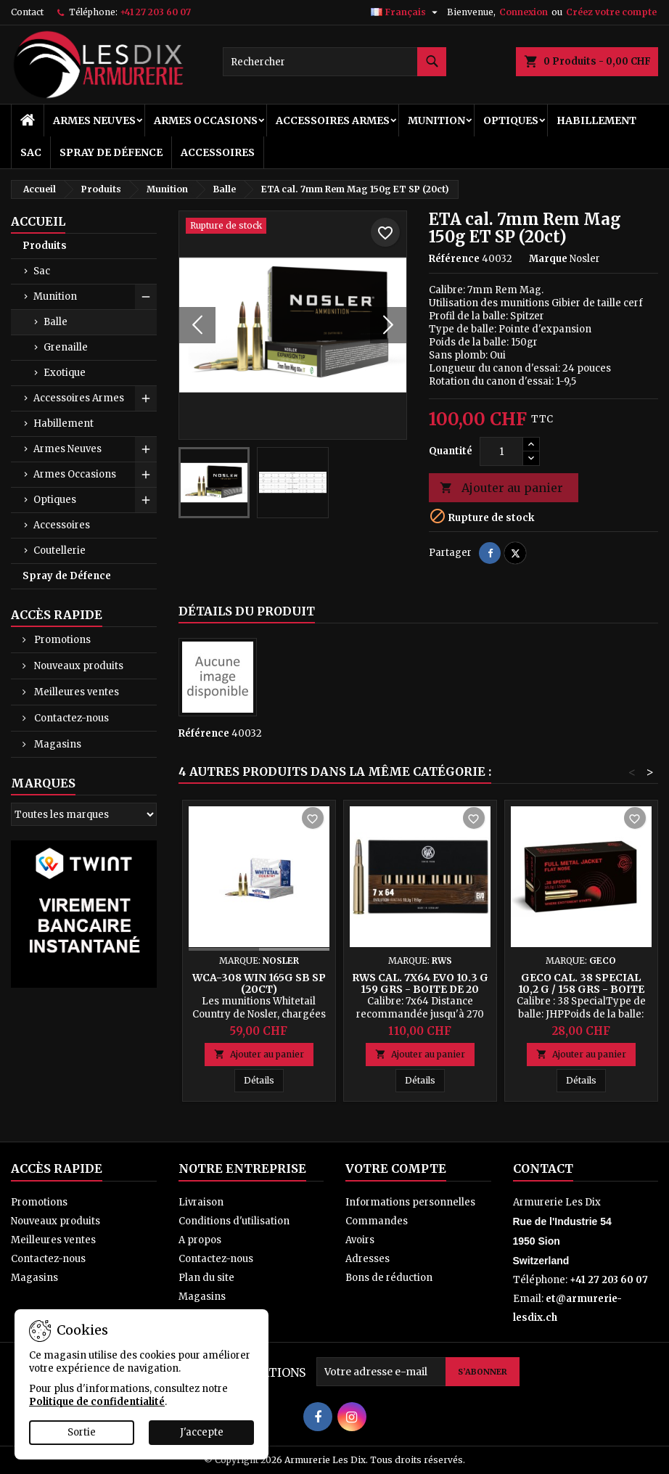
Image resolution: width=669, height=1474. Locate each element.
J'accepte (201, 1432)
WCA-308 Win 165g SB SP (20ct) (259, 983)
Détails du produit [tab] (246, 611)
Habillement (596, 120)
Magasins (56, 744)
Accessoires (218, 152)
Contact (27, 12)
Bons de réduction (388, 1278)
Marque (548, 259)
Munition (436, 120)
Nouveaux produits (77, 666)
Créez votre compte (611, 12)
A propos (199, 1240)
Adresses (367, 1259)
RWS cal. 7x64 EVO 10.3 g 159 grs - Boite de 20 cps (420, 989)
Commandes (376, 1221)
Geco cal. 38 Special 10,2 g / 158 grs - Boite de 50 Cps (581, 989)
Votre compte (395, 1168)
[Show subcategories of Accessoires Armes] (146, 398)
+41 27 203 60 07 (155, 12)
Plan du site (206, 1278)
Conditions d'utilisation (234, 1221)
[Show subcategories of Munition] (146, 296)
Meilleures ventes (75, 692)
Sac (30, 152)
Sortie (81, 1432)
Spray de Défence (111, 152)
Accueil (38, 221)
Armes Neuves (94, 120)
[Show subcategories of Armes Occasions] (146, 474)
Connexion (523, 12)
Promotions (61, 640)
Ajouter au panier (501, 488)
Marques (43, 783)
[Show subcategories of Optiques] (146, 500)
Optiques (510, 120)
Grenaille (66, 347)
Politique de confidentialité (97, 1402)
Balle (55, 322)
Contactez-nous (70, 718)
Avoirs (359, 1240)
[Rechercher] (334, 61)
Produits (44, 245)
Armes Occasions (206, 120)
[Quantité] (501, 451)
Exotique (65, 373)
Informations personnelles (410, 1202)
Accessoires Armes (333, 120)
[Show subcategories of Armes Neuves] (146, 449)
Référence (454, 259)
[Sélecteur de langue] (406, 12)
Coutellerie (59, 550)
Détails (264, 1080)
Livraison (200, 1202)
